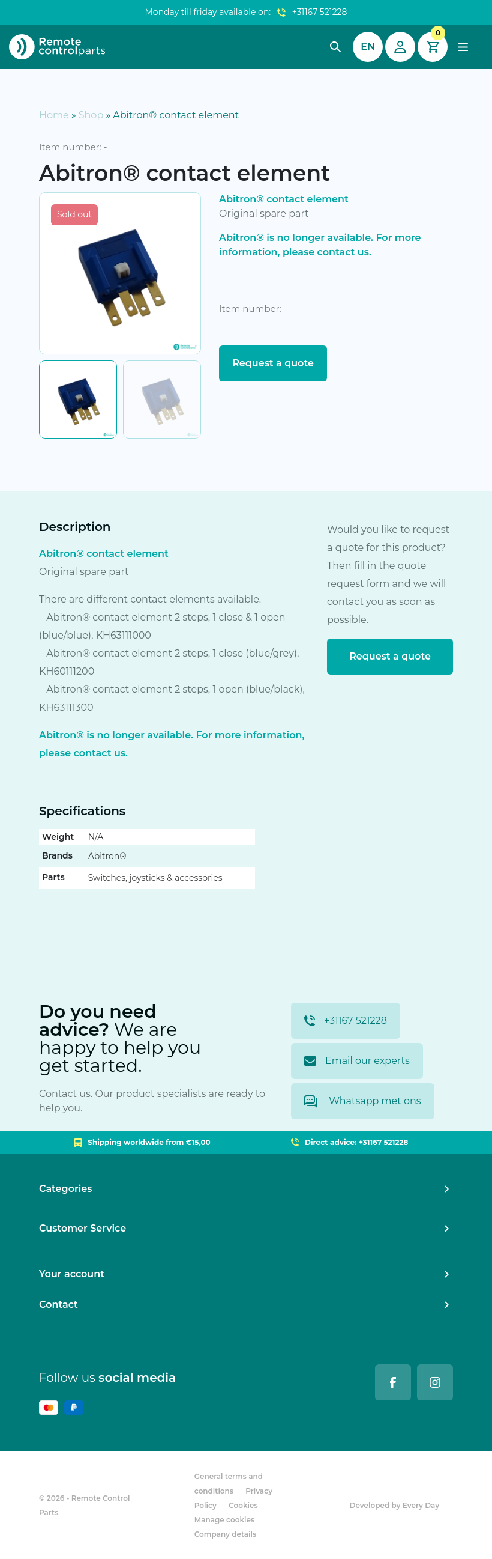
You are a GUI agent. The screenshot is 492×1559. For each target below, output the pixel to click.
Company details (225, 1534)
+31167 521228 (319, 12)
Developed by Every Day (395, 1505)
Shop (91, 115)
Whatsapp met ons (362, 1101)
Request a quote (273, 363)
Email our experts (357, 1060)
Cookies (243, 1505)
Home (54, 115)
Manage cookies (224, 1519)
